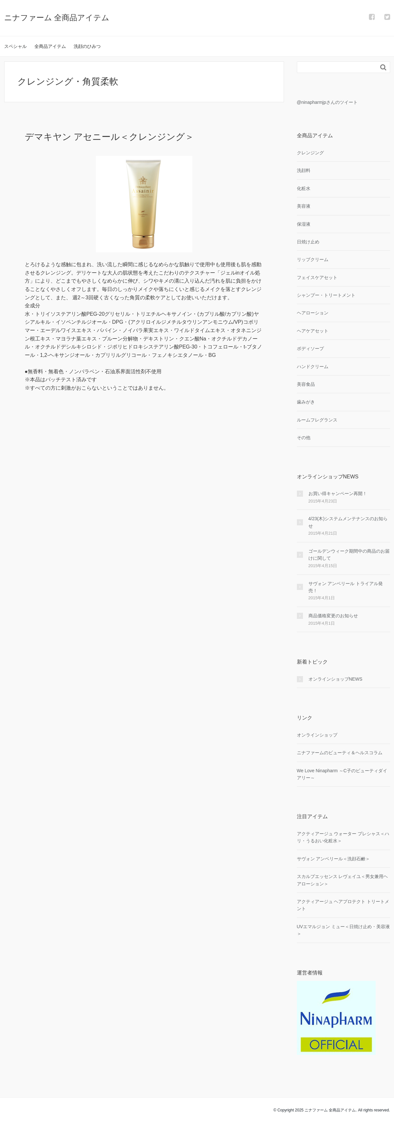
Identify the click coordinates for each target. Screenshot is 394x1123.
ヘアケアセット (312, 330)
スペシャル (15, 46)
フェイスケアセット (317, 277)
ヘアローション (312, 312)
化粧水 (303, 188)
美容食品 (306, 384)
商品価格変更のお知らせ (333, 615)
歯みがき (306, 401)
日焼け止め (308, 241)
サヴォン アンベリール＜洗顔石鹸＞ (333, 858)
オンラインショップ (317, 735)
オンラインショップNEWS (335, 679)
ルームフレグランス (317, 419)
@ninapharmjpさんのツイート (327, 102)
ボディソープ (310, 348)
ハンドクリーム (312, 366)
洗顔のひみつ (87, 46)
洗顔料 (303, 170)
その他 (303, 437)
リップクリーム (312, 259)
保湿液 (303, 224)
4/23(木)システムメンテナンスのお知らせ (348, 522)
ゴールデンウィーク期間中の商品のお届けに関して (348, 554)
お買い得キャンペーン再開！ (337, 493)
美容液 (303, 206)
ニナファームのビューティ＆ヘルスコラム (339, 752)
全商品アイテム (50, 46)
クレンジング (310, 152)
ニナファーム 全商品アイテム (57, 17)
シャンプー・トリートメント (326, 295)
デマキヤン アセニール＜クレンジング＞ (109, 137)
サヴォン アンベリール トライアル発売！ (345, 587)
